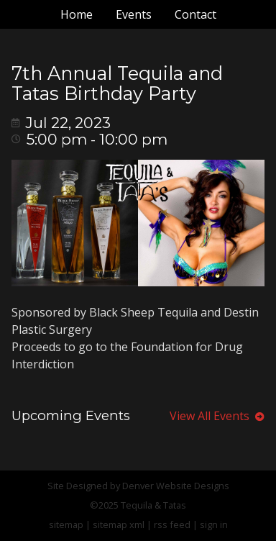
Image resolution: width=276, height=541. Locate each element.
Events (134, 14)
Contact (195, 14)
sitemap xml (118, 524)
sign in (214, 524)
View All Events (217, 416)
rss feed (172, 524)
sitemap (66, 524)
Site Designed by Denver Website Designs (138, 485)
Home (76, 14)
